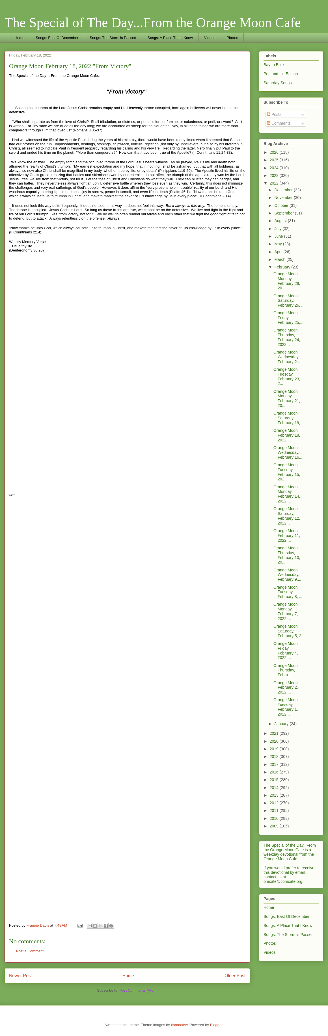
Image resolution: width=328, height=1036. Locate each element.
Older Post (235, 975)
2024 (275, 168)
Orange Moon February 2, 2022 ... (285, 687)
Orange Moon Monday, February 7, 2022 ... (285, 611)
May (278, 244)
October (282, 205)
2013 (275, 795)
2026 (275, 152)
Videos (209, 38)
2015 (275, 779)
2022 (275, 183)
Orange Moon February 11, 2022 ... (286, 535)
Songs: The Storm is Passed (113, 38)
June (279, 236)
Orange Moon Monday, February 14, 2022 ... (286, 494)
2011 (275, 810)
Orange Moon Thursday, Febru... (285, 670)
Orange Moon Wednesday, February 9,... (287, 575)
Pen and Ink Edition (281, 73)
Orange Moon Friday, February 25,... (288, 318)
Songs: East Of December (57, 38)
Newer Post (20, 975)
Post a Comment (30, 951)
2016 (275, 772)
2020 (275, 741)
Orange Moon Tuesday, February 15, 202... (286, 472)
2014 (275, 787)
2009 (275, 826)
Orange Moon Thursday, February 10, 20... (286, 555)
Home (20, 38)
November (284, 197)
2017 (275, 764)
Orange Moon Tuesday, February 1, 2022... (285, 706)
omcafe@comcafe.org (283, 881)
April (278, 252)
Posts (274, 114)
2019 (275, 749)
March (280, 259)
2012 (275, 803)
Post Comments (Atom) (138, 990)
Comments (279, 123)
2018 (275, 756)
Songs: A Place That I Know (170, 38)
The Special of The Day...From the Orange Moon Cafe (153, 22)
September (284, 213)
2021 (275, 733)
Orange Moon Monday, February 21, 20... (286, 398)
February (282, 267)
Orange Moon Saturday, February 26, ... (289, 301)
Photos (232, 38)
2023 (275, 175)
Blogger (216, 1025)
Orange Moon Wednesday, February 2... (286, 357)
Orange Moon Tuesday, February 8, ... (287, 592)
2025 (275, 160)
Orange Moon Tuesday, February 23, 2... (286, 376)
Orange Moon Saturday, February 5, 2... (289, 631)
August (281, 220)
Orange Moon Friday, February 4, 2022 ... (285, 650)
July (278, 228)
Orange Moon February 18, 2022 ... (286, 435)
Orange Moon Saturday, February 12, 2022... (286, 515)
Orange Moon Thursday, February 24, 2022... (286, 337)
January (282, 723)
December (284, 190)
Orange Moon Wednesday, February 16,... (288, 452)
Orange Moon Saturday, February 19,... (288, 418)
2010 (275, 818)
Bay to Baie (274, 64)
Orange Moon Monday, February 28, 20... (286, 281)
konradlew (179, 1025)
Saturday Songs (278, 83)
